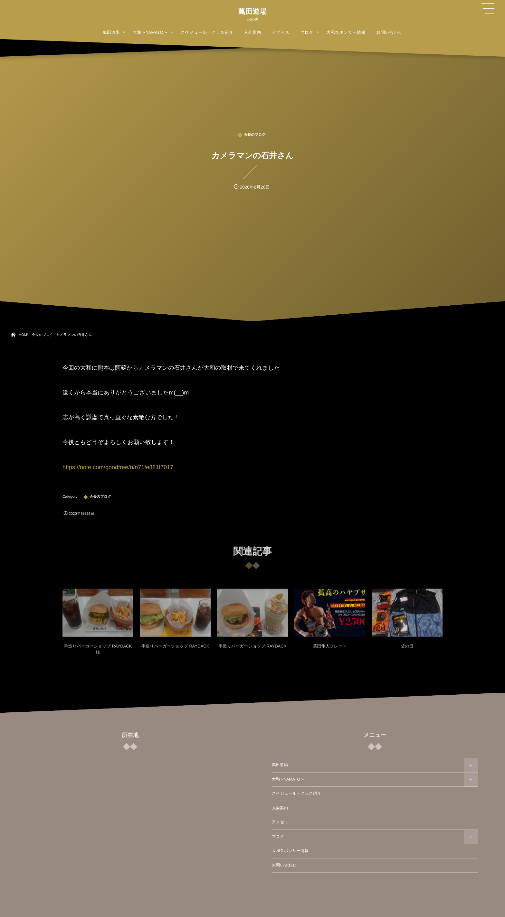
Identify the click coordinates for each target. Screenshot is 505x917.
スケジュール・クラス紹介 (296, 793)
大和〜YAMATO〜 (288, 779)
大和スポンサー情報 (290, 850)
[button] (488, 8)
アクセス (280, 822)
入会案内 (280, 808)
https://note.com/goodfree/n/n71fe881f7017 (117, 467)
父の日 (407, 650)
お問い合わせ (284, 865)
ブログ (278, 836)
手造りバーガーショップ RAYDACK (175, 650)
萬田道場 (252, 11)
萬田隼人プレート (330, 650)
